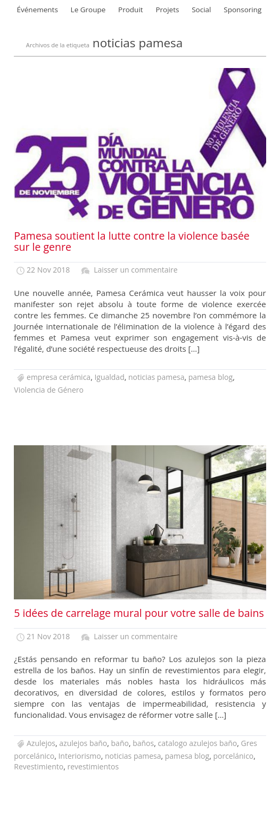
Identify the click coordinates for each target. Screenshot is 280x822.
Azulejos (41, 743)
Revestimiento (38, 766)
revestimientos (93, 766)
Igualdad (109, 377)
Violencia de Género (49, 390)
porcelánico (233, 756)
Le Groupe (88, 9)
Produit (130, 9)
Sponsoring (242, 9)
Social (201, 9)
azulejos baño (83, 743)
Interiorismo (79, 756)
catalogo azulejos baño (197, 743)
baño (120, 743)
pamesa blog (210, 377)
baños (143, 743)
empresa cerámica (58, 377)
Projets (167, 9)
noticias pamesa (156, 377)
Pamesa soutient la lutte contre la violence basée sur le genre (132, 241)
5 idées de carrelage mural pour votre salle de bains (138, 613)
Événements (37, 9)
